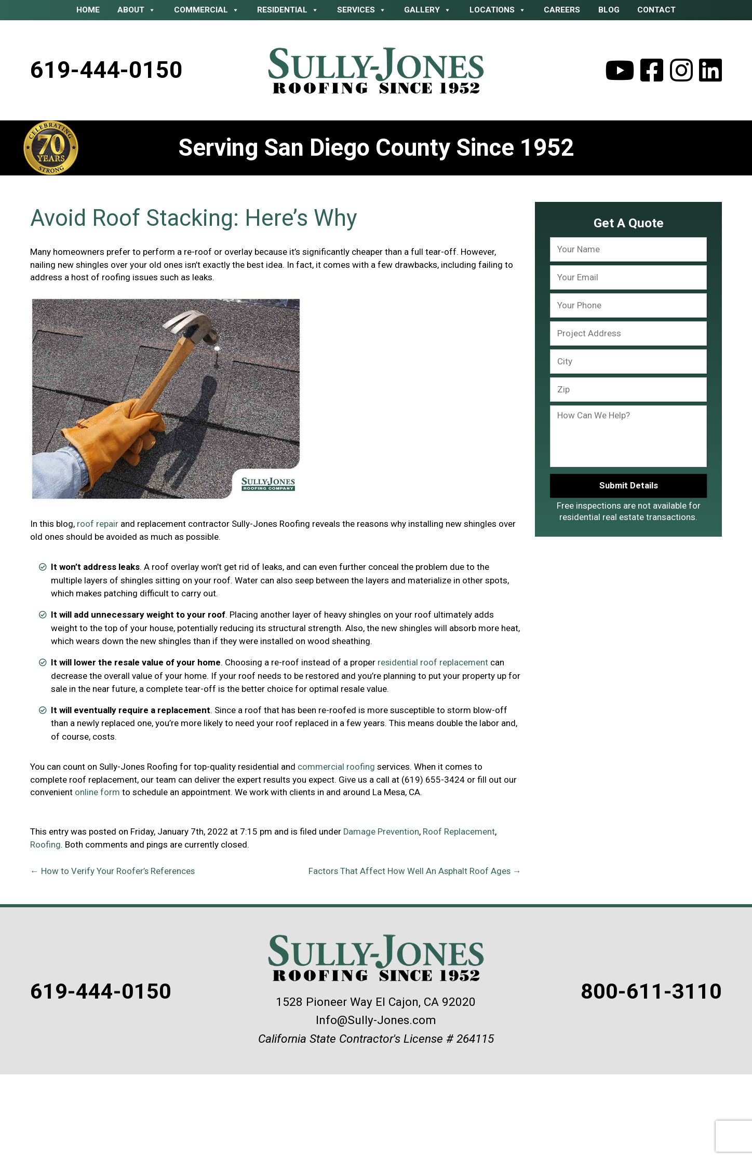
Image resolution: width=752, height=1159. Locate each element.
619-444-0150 (107, 70)
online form (97, 792)
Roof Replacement (459, 831)
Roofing (45, 844)
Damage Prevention (381, 831)
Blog (609, 10)
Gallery (427, 10)
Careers (562, 10)
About (136, 10)
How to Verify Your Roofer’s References (113, 870)
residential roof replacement (433, 663)
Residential (288, 10)
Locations (497, 10)
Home (88, 10)
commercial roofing (336, 766)
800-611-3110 (644, 989)
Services (361, 10)
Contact (656, 10)
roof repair (97, 524)
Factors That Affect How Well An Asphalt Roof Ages (414, 870)
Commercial (206, 10)
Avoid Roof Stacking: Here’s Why (198, 219)
